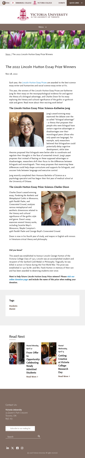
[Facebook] (17, 448)
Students (13, 306)
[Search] (39, 436)
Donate (62, 3)
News (8, 54)
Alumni (12, 309)
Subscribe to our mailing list (20, 428)
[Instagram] (22, 448)
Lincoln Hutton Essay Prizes (34, 82)
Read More (31, 377)
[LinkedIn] (8, 448)
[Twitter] (12, 448)
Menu (41, 27)
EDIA (5, 3)
